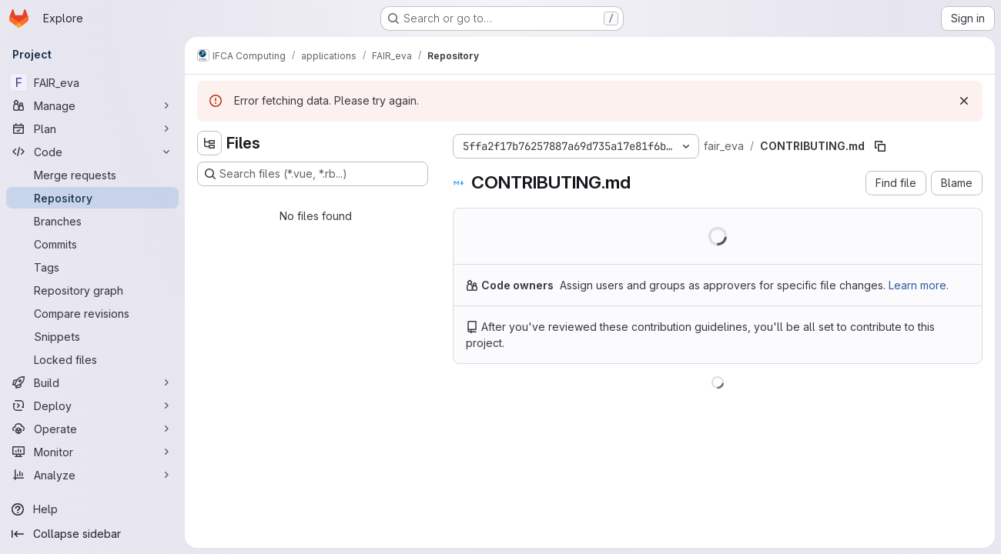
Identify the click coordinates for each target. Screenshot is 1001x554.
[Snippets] (92, 336)
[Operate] (92, 428)
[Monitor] (92, 451)
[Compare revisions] (92, 313)
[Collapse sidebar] (92, 534)
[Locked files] (92, 359)
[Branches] (92, 221)
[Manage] (92, 105)
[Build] (92, 382)
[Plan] (92, 128)
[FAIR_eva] (92, 82)
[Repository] (92, 198)
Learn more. (919, 285)
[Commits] (92, 244)
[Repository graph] (92, 290)
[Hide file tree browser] (209, 143)
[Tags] (92, 267)
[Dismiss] (964, 101)
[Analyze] (92, 475)
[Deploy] (92, 405)
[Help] (92, 509)
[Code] (92, 151)
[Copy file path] (880, 146)
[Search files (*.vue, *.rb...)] (312, 174)
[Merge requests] (92, 174)
